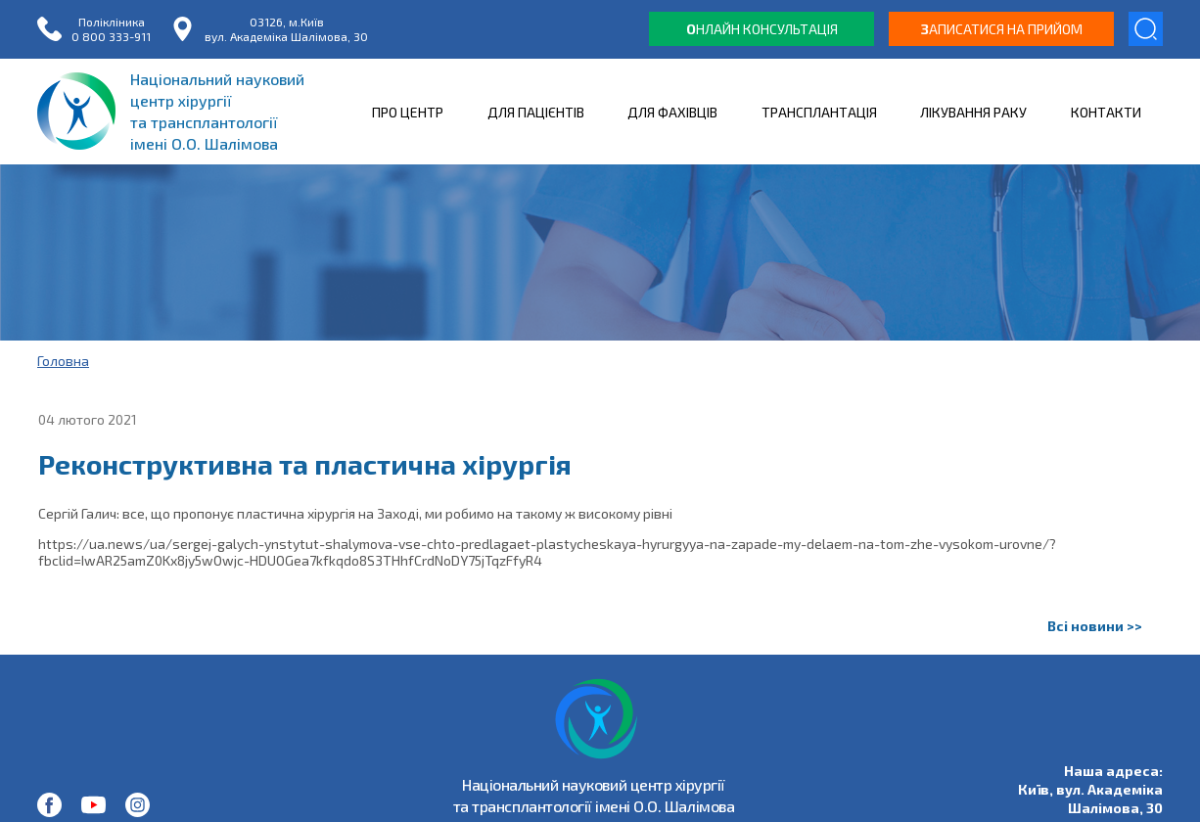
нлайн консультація (762, 29)
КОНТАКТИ (1106, 112)
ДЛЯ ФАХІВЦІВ (672, 112)
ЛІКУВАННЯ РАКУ (973, 112)
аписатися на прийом (1002, 29)
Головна (63, 360)
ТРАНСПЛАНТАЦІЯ (819, 112)
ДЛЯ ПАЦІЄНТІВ (535, 112)
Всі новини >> (1094, 625)
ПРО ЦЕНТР (407, 112)
